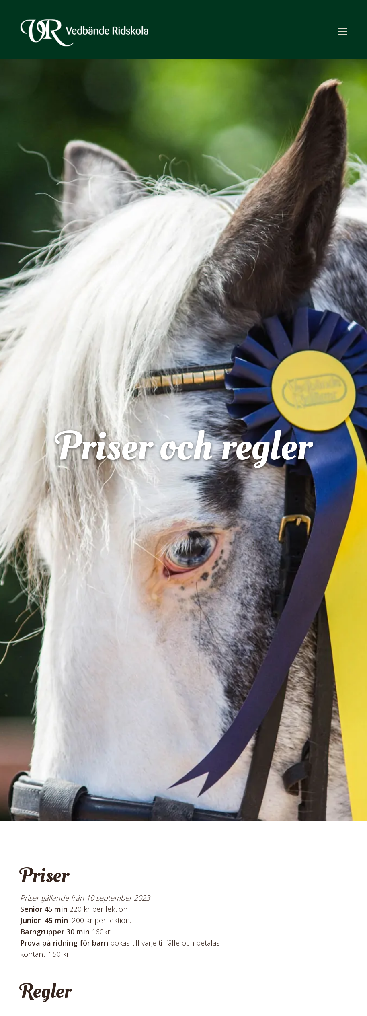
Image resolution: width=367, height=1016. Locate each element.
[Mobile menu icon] (343, 31)
